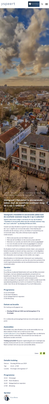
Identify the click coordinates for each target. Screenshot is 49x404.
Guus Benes (7, 270)
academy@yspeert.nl (10, 333)
